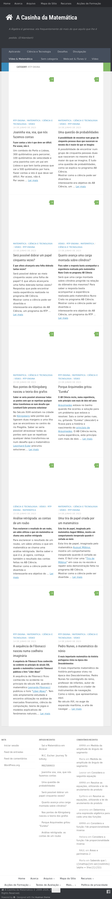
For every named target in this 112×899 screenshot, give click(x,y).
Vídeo (94, 59)
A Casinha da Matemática (46, 17)
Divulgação (79, 51)
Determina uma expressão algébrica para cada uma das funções (93, 813)
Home (7, 3)
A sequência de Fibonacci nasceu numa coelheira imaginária (29, 651)
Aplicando (13, 51)
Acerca (18, 3)
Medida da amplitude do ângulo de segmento (90, 749)
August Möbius (81, 547)
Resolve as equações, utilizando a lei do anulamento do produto (92, 786)
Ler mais (33, 180)
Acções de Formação (89, 3)
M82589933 (48, 765)
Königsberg (23, 416)
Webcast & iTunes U (74, 59)
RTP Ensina (19, 120)
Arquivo (30, 3)
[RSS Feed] (103, 892)
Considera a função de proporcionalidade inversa (93, 827)
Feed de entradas (13, 752)
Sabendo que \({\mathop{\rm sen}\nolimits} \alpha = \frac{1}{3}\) (93, 864)
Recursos (66, 3)
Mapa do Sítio (49, 3)
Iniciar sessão (11, 745)
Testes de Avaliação (47, 885)
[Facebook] (108, 892)
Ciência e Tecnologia (38, 51)
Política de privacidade (94, 885)
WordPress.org (12, 765)
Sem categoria (48, 59)
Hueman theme (42, 897)
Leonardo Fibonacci (39, 687)
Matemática (33, 120)
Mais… (70, 885)
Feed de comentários (15, 758)
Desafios (62, 51)
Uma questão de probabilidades (78, 132)
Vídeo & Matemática (19, 59)
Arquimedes (65, 405)
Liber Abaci (39, 691)
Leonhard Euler (22, 445)
